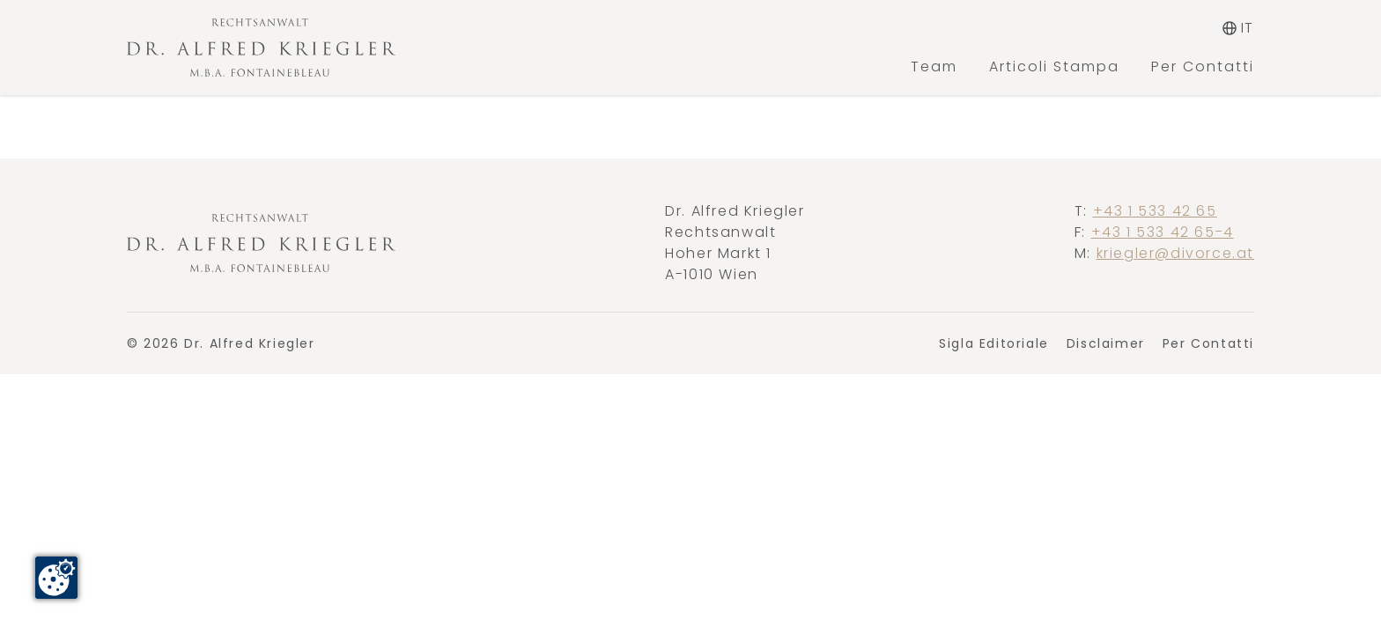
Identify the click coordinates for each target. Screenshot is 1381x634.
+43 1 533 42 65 (1155, 211)
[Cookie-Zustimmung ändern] (56, 578)
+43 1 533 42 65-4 (1162, 232)
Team (934, 66)
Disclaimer (1106, 343)
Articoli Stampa (1054, 66)
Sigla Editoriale (994, 343)
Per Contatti (1202, 66)
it (1238, 28)
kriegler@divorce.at (1175, 253)
